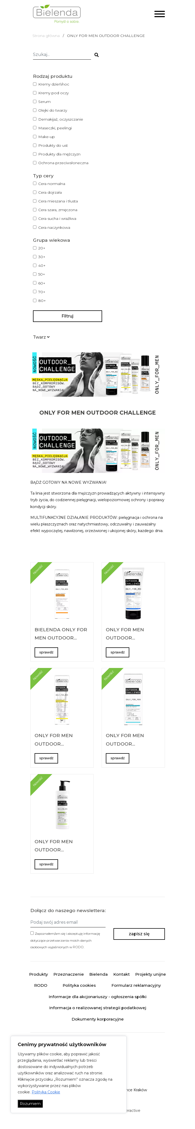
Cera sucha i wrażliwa (57, 218)
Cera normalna (51, 183)
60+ (41, 283)
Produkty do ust (53, 145)
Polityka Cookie (46, 1092)
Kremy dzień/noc (53, 84)
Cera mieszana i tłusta (58, 201)
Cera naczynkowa (54, 227)
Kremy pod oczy (53, 93)
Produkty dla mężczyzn (59, 154)
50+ (41, 274)
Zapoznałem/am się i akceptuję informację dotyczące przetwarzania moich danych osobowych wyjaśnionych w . (65, 940)
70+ (41, 292)
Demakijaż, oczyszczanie (60, 119)
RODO (78, 947)
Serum (44, 101)
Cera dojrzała (50, 192)
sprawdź (46, 652)
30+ (41, 256)
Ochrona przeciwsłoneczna (63, 162)
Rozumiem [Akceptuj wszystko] (30, 1103)
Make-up (46, 136)
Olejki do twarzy (52, 110)
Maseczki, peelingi (55, 128)
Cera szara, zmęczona (57, 209)
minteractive (128, 1110)
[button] (41, 337)
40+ (42, 265)
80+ (42, 300)
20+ (41, 248)
